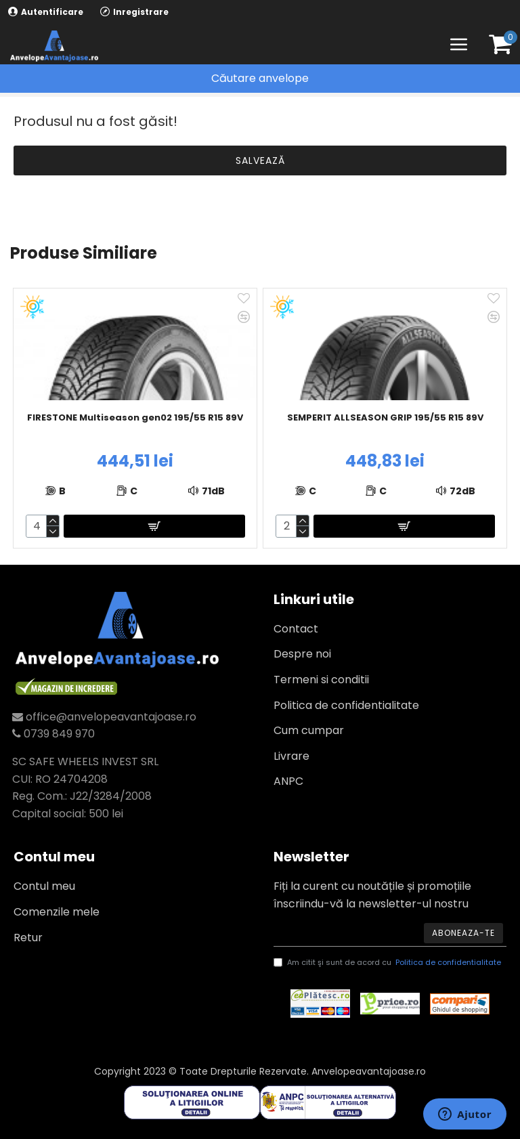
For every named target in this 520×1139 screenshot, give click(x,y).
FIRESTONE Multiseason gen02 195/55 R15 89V (135, 418)
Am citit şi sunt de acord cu (388, 963)
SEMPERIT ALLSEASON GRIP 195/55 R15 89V (385, 418)
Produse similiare (83, 253)
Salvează (260, 160)
